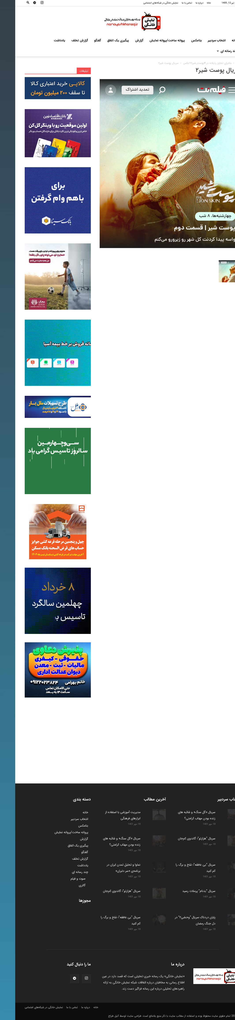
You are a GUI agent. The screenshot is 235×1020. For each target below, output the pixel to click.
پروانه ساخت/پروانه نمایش (152, 40)
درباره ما (184, 3)
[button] (12, 3)
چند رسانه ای (212, 51)
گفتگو (82, 40)
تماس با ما (171, 3)
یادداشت (44, 40)
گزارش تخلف (64, 40)
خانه (194, 3)
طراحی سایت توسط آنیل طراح (109, 1016)
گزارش (124, 40)
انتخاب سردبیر (201, 40)
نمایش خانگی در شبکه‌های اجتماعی (145, 3)
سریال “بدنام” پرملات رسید (183, 891)
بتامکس (181, 40)
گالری (66, 885)
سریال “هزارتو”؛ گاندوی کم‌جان (181, 838)
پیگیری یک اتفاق (103, 40)
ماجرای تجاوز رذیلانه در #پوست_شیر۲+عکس (192, 63)
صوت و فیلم (62, 878)
